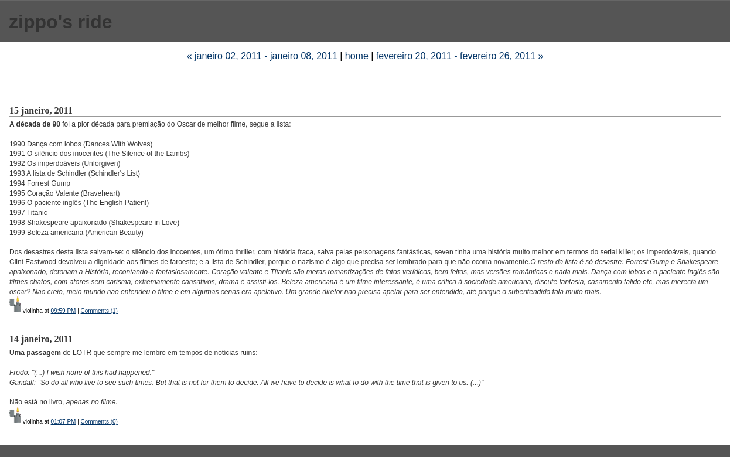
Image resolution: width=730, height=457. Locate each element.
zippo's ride (60, 21)
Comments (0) (99, 421)
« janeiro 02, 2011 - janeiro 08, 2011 (262, 56)
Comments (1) (99, 311)
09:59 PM (63, 311)
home (357, 56)
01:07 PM (63, 421)
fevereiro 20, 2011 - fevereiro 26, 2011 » (460, 56)
